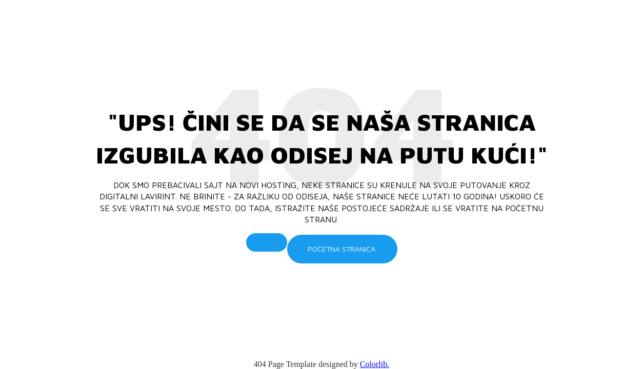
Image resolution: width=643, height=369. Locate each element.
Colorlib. (374, 364)
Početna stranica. (342, 248)
